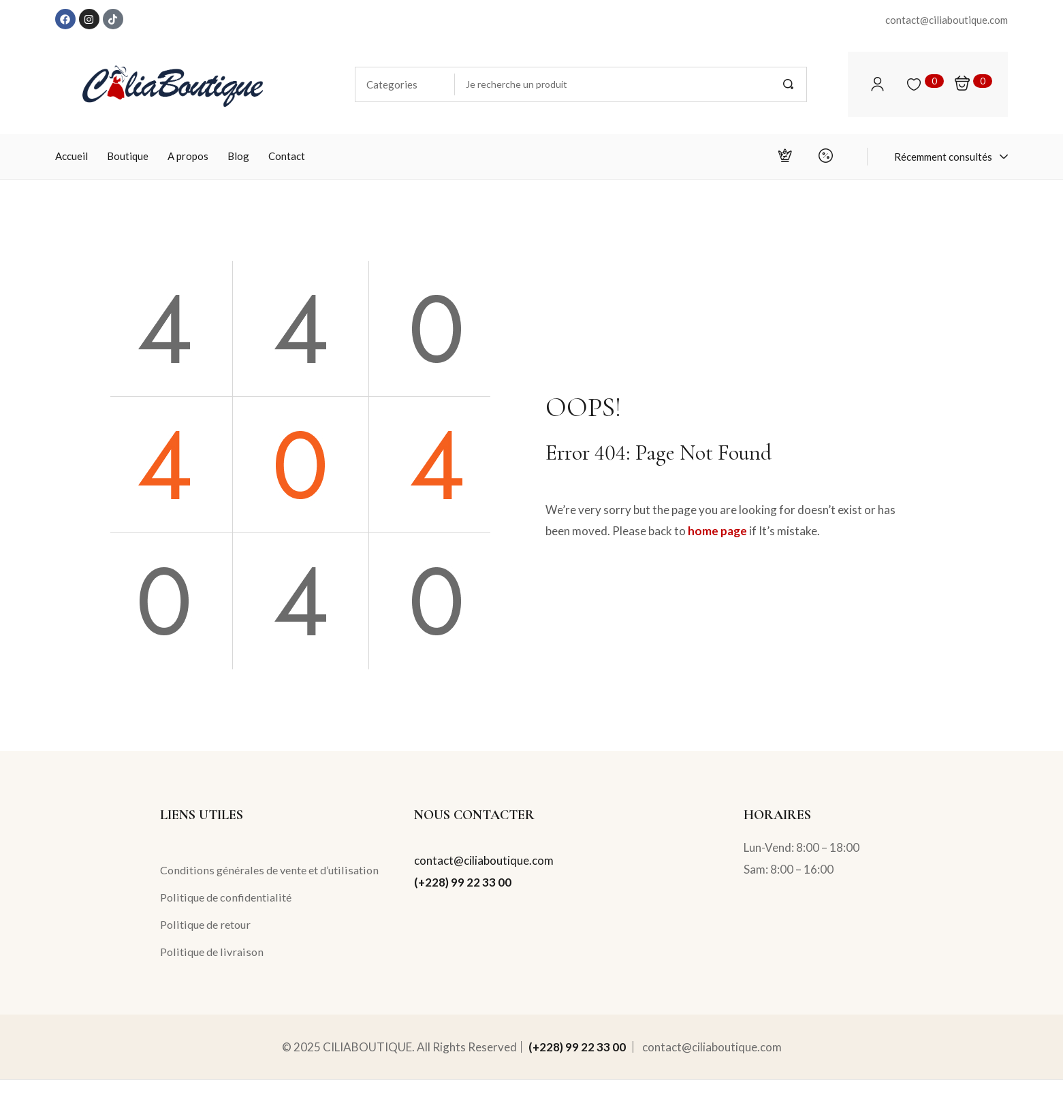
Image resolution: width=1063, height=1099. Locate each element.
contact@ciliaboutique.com (484, 860)
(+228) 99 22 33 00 (462, 882)
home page (717, 531)
